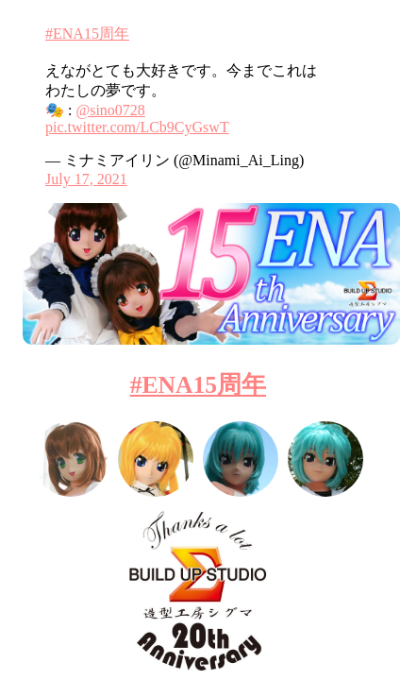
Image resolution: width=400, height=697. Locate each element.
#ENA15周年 (87, 34)
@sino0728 (109, 110)
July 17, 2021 (86, 179)
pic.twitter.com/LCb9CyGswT (137, 127)
